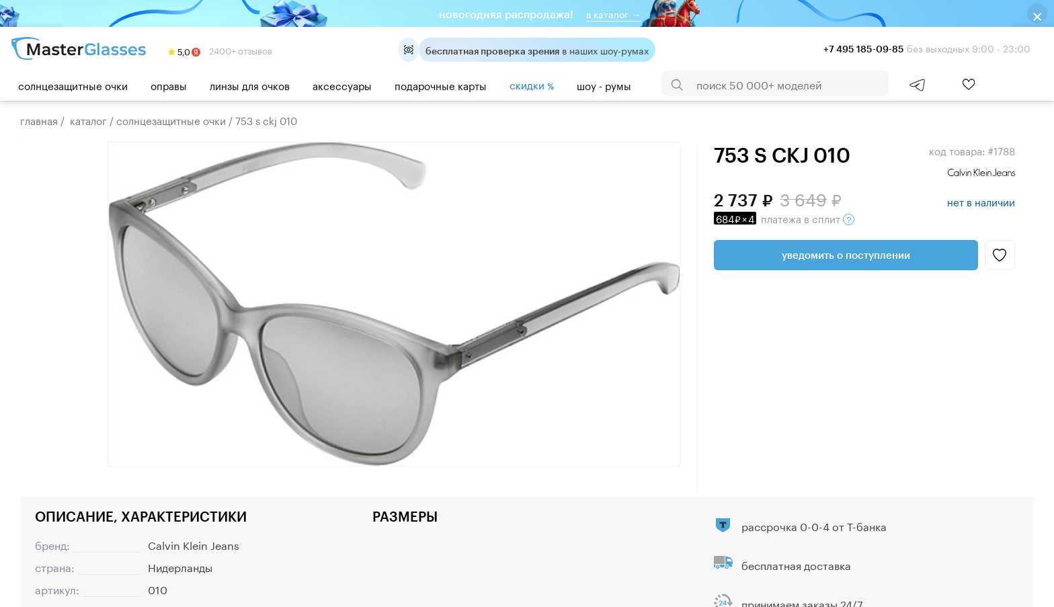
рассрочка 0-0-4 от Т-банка (814, 525)
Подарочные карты (441, 85)
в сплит (784, 218)
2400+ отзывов (220, 49)
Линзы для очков (250, 85)
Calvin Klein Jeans (193, 544)
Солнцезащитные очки (73, 85)
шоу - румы (604, 85)
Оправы (169, 85)
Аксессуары (342, 85)
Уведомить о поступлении (846, 255)
